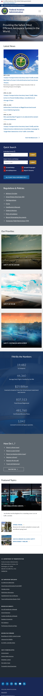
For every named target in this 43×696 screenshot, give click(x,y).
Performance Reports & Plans (9, 626)
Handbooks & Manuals (13, 207)
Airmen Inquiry (5, 653)
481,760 (21, 410)
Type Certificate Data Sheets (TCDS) (10, 599)
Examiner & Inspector (6, 619)
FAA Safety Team (5, 663)
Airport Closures (29, 170)
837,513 (21, 399)
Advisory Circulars (11, 194)
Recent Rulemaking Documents (16, 217)
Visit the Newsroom (32, 138)
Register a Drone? (11, 457)
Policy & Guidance (11, 214)
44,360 (21, 375)
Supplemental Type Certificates (9, 596)
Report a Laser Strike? (13, 451)
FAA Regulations (11, 200)
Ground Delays (10, 167)
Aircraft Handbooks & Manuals (9, 609)
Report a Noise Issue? (12, 447)
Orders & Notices (11, 211)
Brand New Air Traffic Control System (11, 636)
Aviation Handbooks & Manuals (9, 616)
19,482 (21, 364)
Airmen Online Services (7, 656)
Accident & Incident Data (7, 582)
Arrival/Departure (11, 170)
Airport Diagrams (5, 612)
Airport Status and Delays (11, 159)
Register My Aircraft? (12, 460)
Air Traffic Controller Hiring (8, 643)
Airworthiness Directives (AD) (15, 197)
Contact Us (4, 571)
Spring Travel (18, 525)
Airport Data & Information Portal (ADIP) (11, 586)
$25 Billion (21, 386)
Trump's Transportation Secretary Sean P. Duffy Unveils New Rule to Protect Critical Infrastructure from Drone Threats (21, 80)
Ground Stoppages (29, 167)
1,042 (21, 421)
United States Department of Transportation (14, 5)
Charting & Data (5, 589)
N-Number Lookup (6, 659)
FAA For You (13, 469)
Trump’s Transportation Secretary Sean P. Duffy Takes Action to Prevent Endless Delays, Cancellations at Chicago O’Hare (20, 97)
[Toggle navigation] (40, 11)
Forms (8, 204)
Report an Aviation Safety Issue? (16, 454)
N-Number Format (9, 151)
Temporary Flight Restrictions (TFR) (17, 221)
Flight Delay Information (7, 592)
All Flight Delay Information (16, 177)
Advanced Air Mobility (7, 639)
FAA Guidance (4, 622)
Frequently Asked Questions (8, 666)
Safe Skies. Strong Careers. (14, 506)
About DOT (4, 692)
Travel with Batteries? (13, 464)
